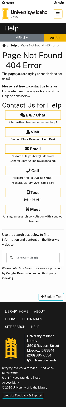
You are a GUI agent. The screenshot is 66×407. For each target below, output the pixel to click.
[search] (32, 258)
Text (33, 192)
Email (33, 148)
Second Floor (19, 139)
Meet (33, 209)
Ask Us (55, 38)
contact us (37, 86)
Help (59, 2)
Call (32, 170)
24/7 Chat (33, 115)
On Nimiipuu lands (41, 360)
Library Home (16, 311)
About (39, 311)
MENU (22, 38)
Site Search (15, 327)
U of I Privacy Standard (17, 377)
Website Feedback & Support (23, 395)
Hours (10, 319)
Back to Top (51, 297)
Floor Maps (32, 319)
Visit (33, 132)
